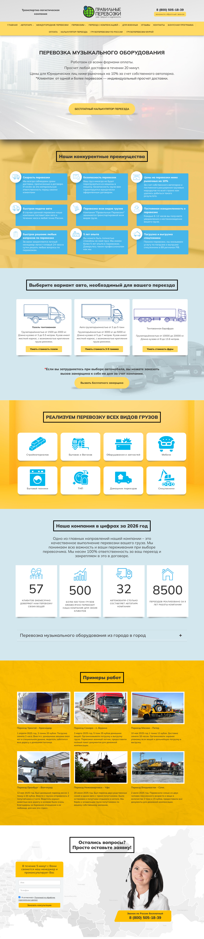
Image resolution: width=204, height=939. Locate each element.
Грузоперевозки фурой (140, 32)
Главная (12, 25)
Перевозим (78, 25)
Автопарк (26, 25)
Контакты (159, 25)
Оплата (53, 32)
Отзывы (145, 25)
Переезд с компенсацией (103, 25)
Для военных (130, 25)
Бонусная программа (180, 25)
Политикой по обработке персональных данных (41, 910)
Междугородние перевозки (52, 25)
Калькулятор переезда (74, 32)
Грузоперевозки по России (107, 32)
